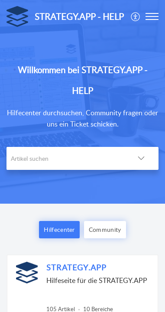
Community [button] (105, 229)
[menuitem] (136, 16)
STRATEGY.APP (76, 267)
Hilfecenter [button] (59, 229)
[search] (65, 158)
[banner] (82, 102)
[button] (136, 16)
